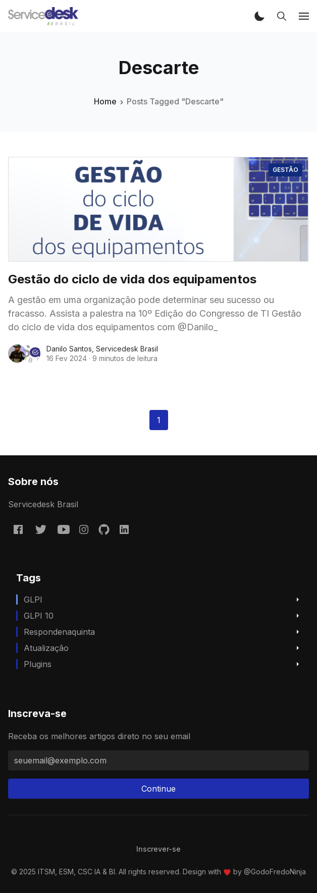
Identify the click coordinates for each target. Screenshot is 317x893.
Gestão (285, 169)
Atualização (46, 648)
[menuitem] (158, 849)
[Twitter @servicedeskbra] (41, 529)
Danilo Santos (69, 348)
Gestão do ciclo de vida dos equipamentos (132, 279)
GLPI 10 (39, 616)
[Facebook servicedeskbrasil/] (18, 529)
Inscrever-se (158, 849)
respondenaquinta (59, 632)
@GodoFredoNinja (275, 871)
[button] (259, 16)
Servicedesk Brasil (127, 348)
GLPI (33, 599)
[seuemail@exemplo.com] (158, 760)
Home (105, 101)
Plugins (37, 664)
